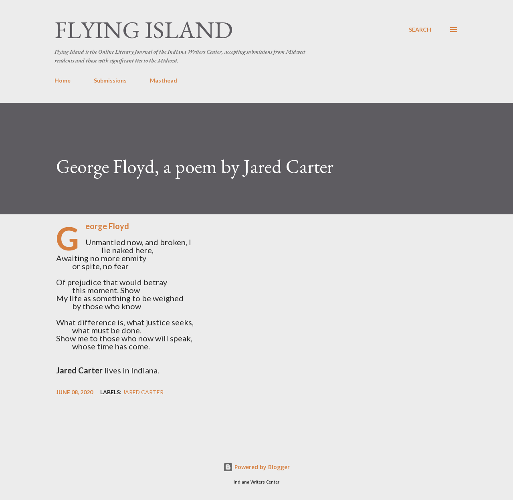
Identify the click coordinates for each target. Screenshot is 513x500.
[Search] (420, 30)
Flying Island (144, 29)
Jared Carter (143, 392)
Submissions (110, 80)
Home (63, 80)
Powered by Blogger (256, 467)
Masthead (163, 80)
